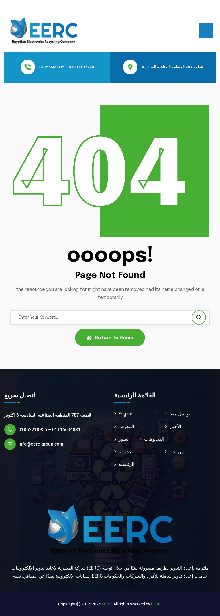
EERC (106, 604)
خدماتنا (125, 452)
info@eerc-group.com (41, 444)
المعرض (126, 426)
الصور (124, 439)
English (126, 414)
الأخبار (175, 426)
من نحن (176, 452)
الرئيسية (126, 464)
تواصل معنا (179, 414)
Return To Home (110, 337)
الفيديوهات (154, 439)
